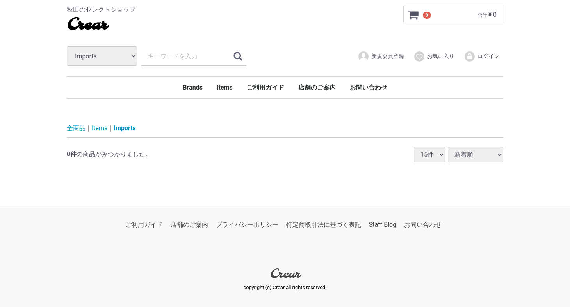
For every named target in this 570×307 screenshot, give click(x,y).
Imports (124, 128)
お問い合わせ (368, 87)
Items (225, 87)
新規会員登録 (381, 56)
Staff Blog (383, 224)
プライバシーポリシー (247, 224)
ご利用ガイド (265, 87)
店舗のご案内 (317, 87)
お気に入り (433, 56)
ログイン (481, 56)
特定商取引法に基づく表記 (323, 224)
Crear (87, 25)
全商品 (76, 128)
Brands (193, 87)
